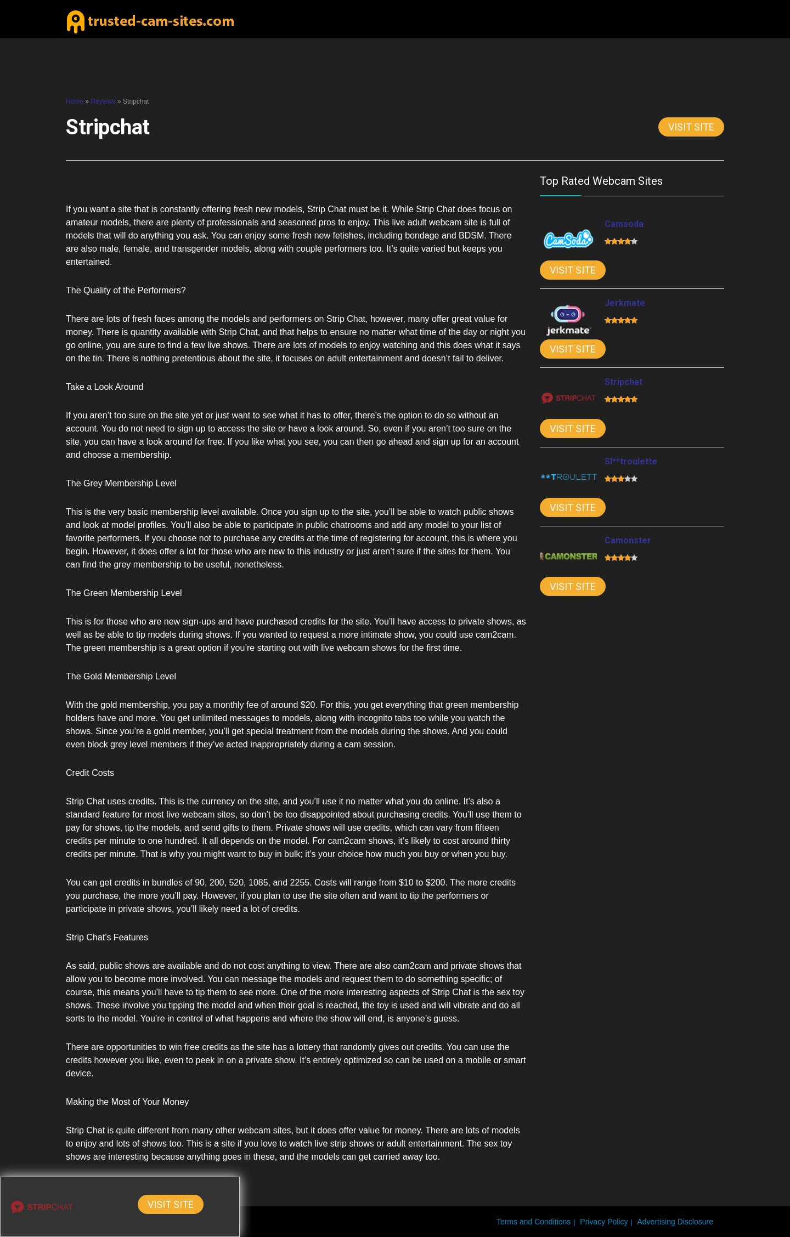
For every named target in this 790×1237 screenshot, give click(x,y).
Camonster (628, 540)
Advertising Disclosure (675, 1221)
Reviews (103, 101)
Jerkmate (625, 303)
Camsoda (624, 224)
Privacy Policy (604, 1221)
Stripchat (623, 382)
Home (74, 101)
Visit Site (691, 127)
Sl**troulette (631, 461)
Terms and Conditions (533, 1221)
